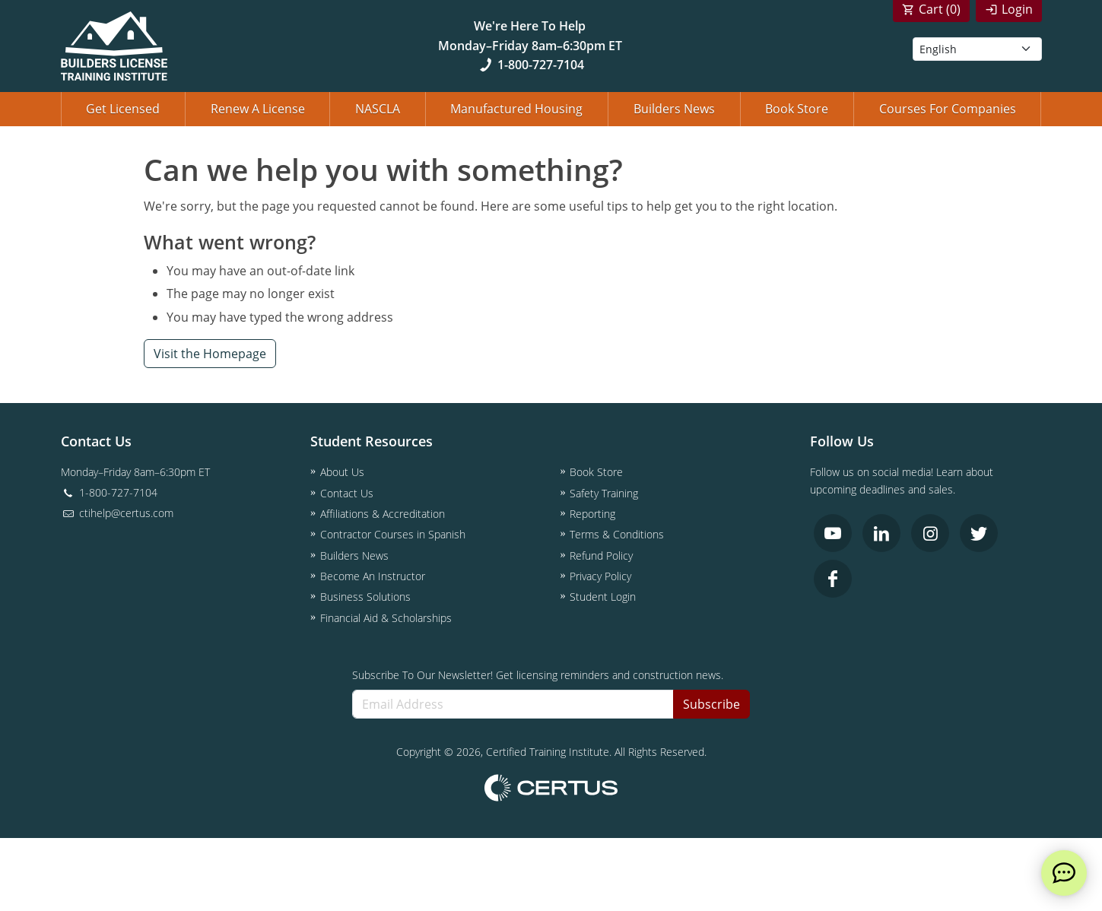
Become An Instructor (372, 576)
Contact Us (346, 493)
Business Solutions (365, 596)
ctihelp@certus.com (117, 513)
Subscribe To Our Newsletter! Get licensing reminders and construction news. (537, 675)
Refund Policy (601, 555)
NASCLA (377, 108)
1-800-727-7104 (529, 64)
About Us (342, 472)
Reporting (592, 513)
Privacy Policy (600, 576)
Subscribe (711, 704)
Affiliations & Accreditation (382, 513)
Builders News (674, 108)
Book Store (796, 108)
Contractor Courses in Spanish (392, 534)
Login (1017, 9)
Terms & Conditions (617, 534)
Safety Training (604, 493)
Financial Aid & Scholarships (386, 618)
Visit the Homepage (210, 353)
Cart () (940, 9)
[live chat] (1064, 873)
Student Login (603, 596)
